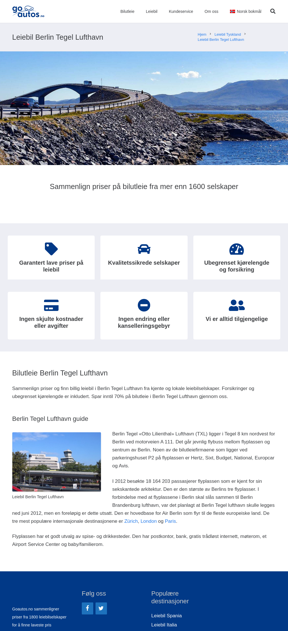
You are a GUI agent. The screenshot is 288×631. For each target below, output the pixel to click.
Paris (170, 521)
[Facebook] (87, 608)
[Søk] (273, 11)
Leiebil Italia (164, 625)
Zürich (131, 521)
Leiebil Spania (166, 615)
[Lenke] (28, 11)
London (148, 521)
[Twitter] (101, 608)
